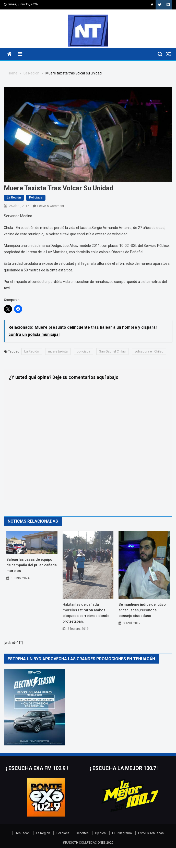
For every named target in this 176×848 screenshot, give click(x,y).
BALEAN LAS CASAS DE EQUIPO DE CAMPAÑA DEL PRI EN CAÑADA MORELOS (31, 565)
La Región (14, 197)
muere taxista (58, 351)
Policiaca (35, 197)
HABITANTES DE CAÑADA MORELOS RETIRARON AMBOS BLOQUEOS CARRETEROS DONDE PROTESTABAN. (86, 612)
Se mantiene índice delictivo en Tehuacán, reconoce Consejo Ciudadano (142, 610)
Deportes (82, 833)
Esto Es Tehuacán (151, 833)
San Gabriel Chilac (112, 351)
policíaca (83, 351)
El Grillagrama (122, 833)
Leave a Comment (50, 206)
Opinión (100, 833)
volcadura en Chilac (149, 351)
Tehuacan (23, 833)
